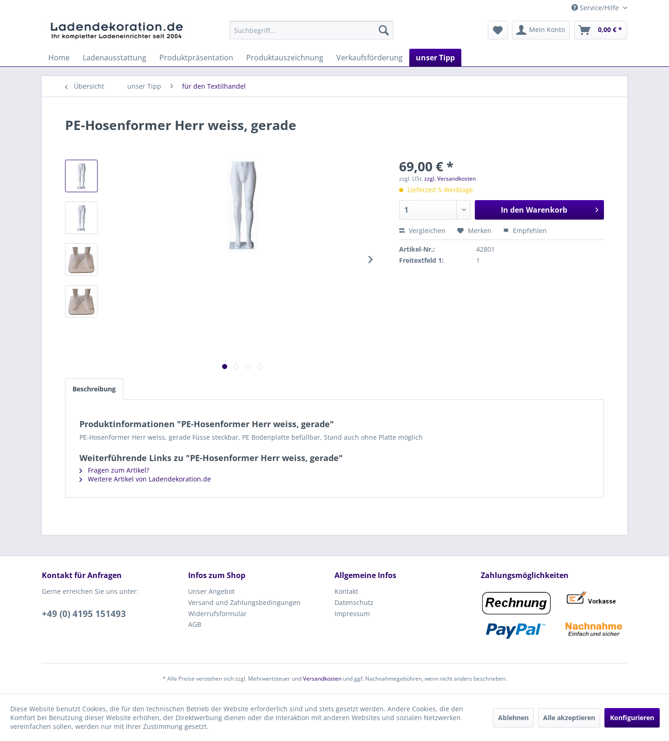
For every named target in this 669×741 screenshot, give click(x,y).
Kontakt (346, 591)
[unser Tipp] (435, 57)
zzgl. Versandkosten (450, 178)
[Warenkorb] (600, 30)
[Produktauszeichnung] (285, 57)
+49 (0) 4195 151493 (84, 614)
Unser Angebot (211, 591)
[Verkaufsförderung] (369, 57)
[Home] (59, 57)
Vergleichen (422, 230)
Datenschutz (354, 602)
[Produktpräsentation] (196, 57)
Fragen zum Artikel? (114, 470)
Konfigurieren (632, 717)
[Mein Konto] (541, 30)
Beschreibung (94, 388)
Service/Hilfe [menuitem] (596, 7)
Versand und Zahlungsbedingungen (244, 602)
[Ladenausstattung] (114, 57)
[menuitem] (312, 30)
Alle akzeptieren (569, 717)
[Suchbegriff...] (312, 30)
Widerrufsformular (217, 613)
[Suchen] (384, 30)
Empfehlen (525, 230)
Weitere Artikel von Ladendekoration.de (145, 478)
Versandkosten (322, 678)
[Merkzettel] (498, 30)
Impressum (352, 613)
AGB (194, 624)
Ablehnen (513, 717)
